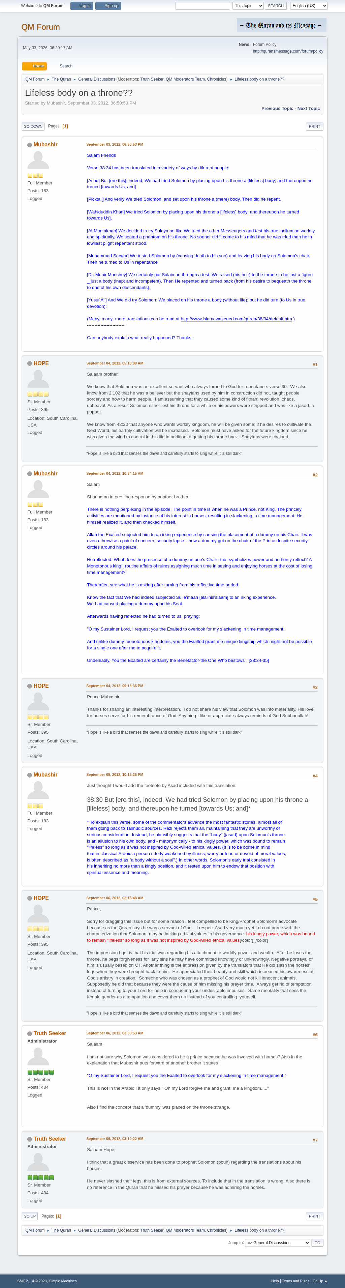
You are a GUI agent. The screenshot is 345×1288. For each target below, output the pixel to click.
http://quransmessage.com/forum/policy (288, 51)
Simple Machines (63, 1281)
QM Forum (40, 26)
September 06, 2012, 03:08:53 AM (114, 1033)
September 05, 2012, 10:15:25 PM (114, 774)
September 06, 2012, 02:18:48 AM (114, 898)
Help (275, 1281)
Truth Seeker (152, 79)
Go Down (33, 126)
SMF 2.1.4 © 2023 (32, 1281)
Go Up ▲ (320, 1281)
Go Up (30, 1216)
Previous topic (277, 108)
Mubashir (46, 144)
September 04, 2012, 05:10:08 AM (114, 363)
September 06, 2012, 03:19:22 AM (114, 1139)
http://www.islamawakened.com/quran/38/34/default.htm (236, 318)
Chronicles (216, 79)
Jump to (235, 1242)
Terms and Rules (295, 1281)
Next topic (308, 108)
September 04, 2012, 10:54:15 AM (114, 473)
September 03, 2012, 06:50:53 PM (114, 144)
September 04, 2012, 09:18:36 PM (114, 686)
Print (314, 126)
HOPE (41, 363)
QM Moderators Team (185, 79)
